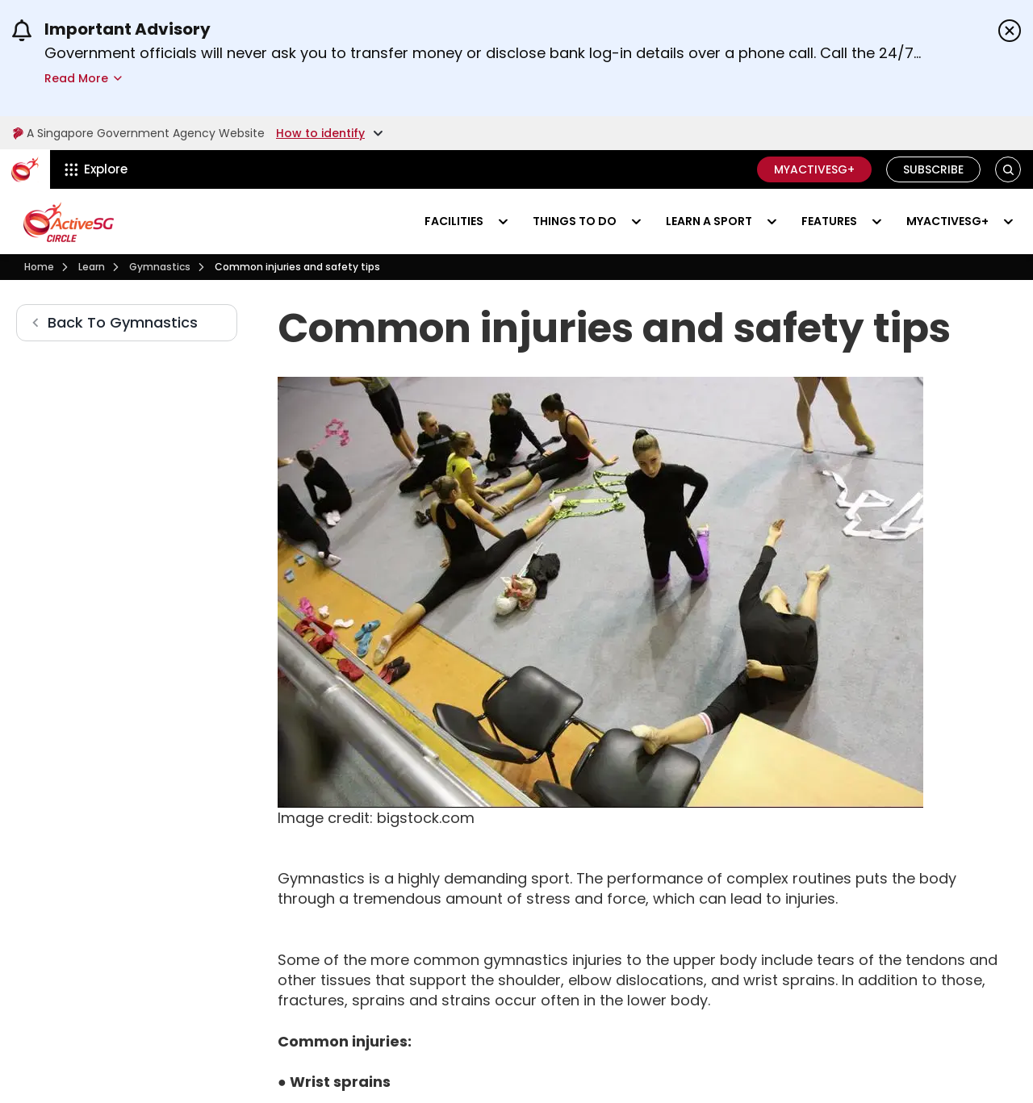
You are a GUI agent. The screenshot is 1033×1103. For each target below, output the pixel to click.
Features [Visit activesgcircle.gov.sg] (829, 221)
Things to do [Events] (575, 221)
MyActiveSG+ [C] (814, 169)
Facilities (453, 221)
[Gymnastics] (160, 267)
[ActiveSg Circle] (25, 169)
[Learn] (91, 267)
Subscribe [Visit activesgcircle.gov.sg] (933, 169)
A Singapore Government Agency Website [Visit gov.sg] (138, 133)
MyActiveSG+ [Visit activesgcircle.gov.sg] (947, 221)
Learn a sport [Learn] (709, 221)
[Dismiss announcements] (1009, 30)
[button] (1008, 169)
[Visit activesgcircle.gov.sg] (68, 222)
